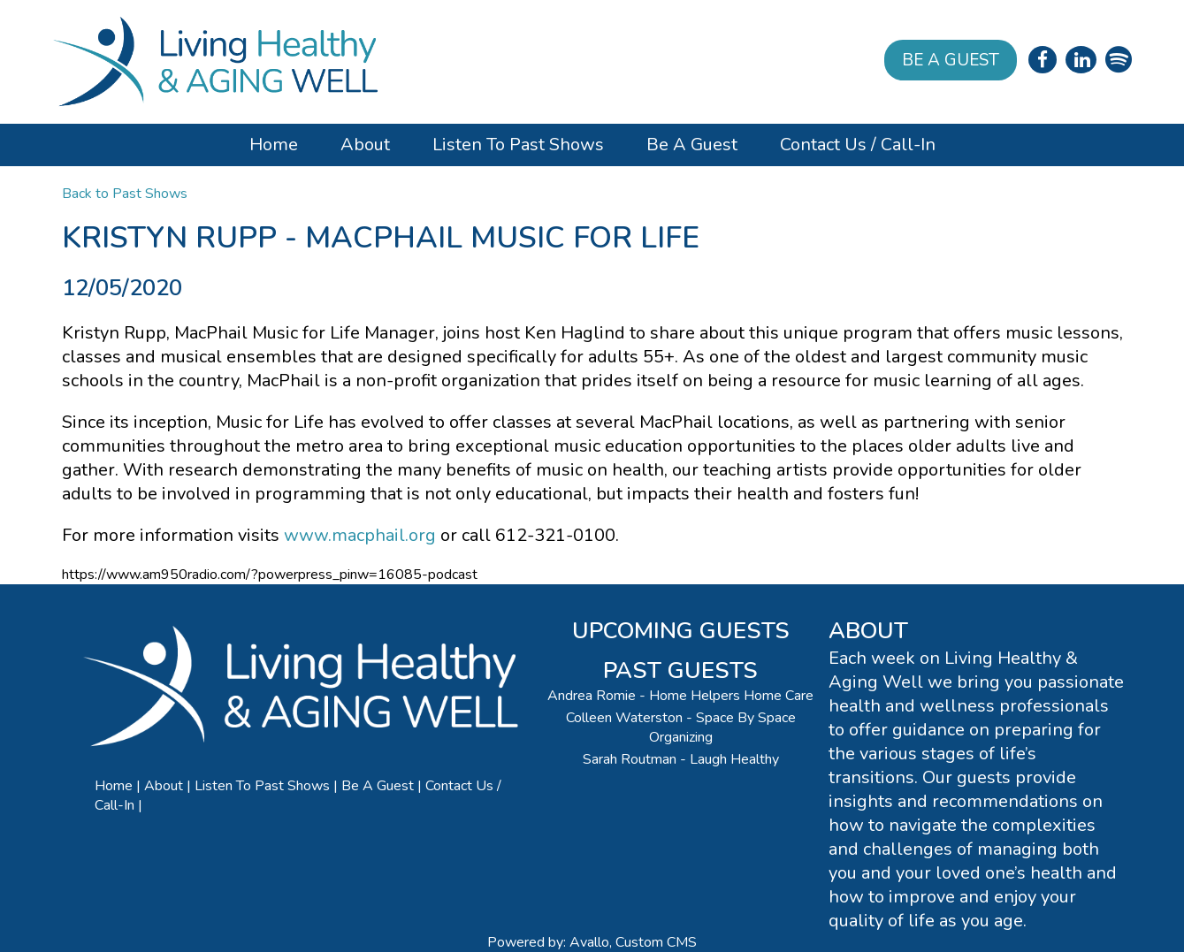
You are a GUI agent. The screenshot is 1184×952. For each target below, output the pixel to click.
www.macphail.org (360, 535)
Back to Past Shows (124, 193)
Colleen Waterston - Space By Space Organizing (681, 727)
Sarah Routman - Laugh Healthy (681, 759)
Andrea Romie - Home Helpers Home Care (680, 695)
